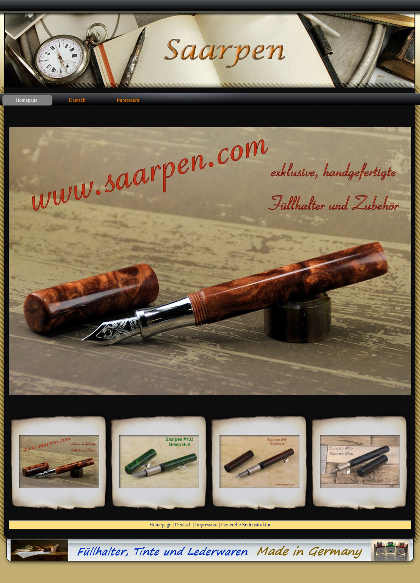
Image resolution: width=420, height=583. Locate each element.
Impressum (206, 525)
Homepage (160, 525)
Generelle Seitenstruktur (246, 525)
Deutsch (183, 525)
